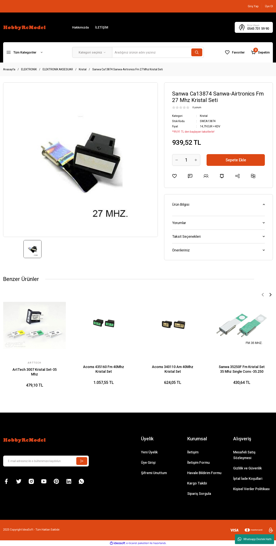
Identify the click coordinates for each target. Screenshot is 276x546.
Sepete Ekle (236, 160)
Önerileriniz (181, 250)
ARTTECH (34, 362)
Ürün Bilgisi (180, 204)
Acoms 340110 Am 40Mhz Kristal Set (172, 369)
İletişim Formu (198, 462)
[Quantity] (186, 160)
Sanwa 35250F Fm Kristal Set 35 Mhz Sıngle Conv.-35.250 (242, 369)
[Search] (158, 52)
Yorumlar (179, 223)
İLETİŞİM (101, 27)
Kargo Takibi (197, 483)
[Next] (270, 294)
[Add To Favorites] (174, 176)
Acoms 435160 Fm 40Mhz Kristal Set (103, 369)
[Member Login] (253, 6)
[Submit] (81, 461)
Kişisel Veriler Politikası (251, 489)
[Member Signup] (269, 6)
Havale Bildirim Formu (204, 473)
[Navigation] (24, 52)
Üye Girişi (148, 462)
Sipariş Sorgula (199, 493)
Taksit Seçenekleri (186, 236)
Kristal (204, 115)
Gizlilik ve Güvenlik (247, 468)
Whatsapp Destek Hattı (255, 539)
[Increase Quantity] (196, 160)
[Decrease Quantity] (176, 160)
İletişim (193, 452)
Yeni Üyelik (149, 452)
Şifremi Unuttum (154, 473)
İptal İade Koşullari (247, 478)
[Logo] (25, 27)
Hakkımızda (80, 27)
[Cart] (260, 52)
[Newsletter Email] (46, 461)
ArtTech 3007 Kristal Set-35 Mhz (35, 371)
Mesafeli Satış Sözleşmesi (244, 455)
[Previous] (262, 294)
